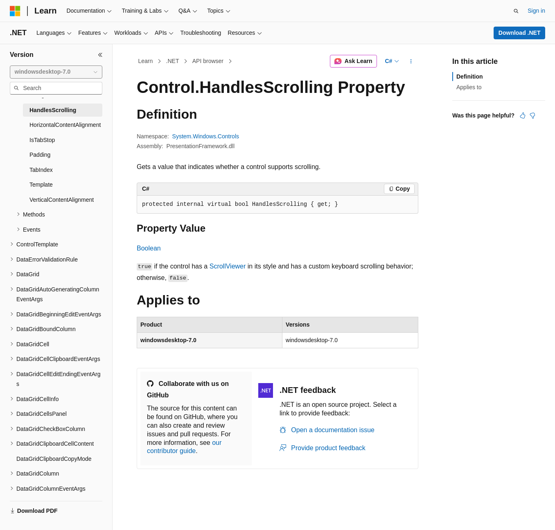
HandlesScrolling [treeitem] (52, 110)
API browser (207, 61)
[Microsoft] (15, 11)
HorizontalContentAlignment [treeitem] (65, 125)
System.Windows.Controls (205, 136)
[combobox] (56, 72)
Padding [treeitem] (39, 154)
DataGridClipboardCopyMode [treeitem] (54, 459)
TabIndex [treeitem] (41, 170)
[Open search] (516, 11)
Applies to (468, 87)
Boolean (149, 248)
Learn (145, 61)
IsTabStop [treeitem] (42, 140)
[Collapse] (100, 54)
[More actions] (411, 61)
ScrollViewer (228, 266)
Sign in (536, 10)
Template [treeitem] (41, 184)
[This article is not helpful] (532, 115)
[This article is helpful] (523, 115)
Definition (469, 76)
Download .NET (520, 32)
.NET (172, 61)
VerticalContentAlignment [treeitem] (61, 199)
